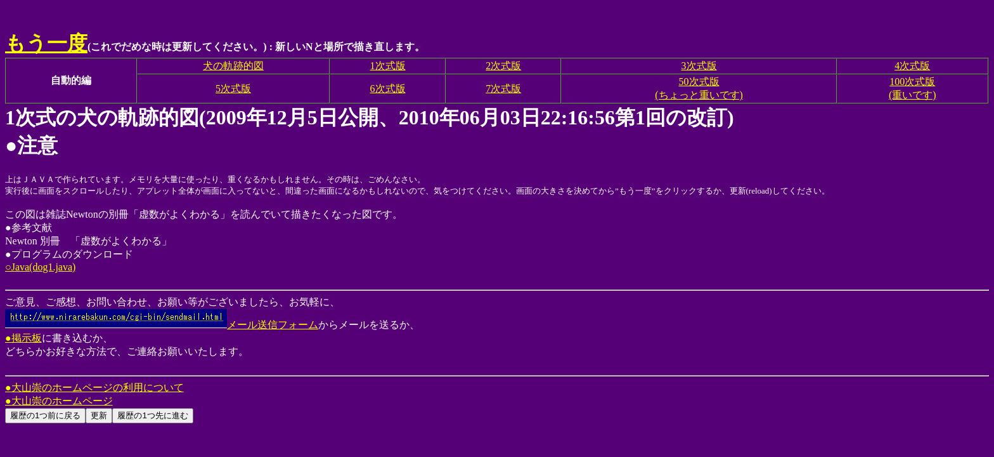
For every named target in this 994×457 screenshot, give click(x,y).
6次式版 (388, 88)
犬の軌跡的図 (233, 65)
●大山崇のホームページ (59, 400)
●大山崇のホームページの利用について (94, 387)
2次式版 (503, 65)
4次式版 (912, 65)
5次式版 (233, 88)
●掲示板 (23, 338)
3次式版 (699, 65)
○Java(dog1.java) (40, 267)
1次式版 (388, 65)
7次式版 (503, 88)
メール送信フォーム (161, 324)
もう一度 (46, 43)
